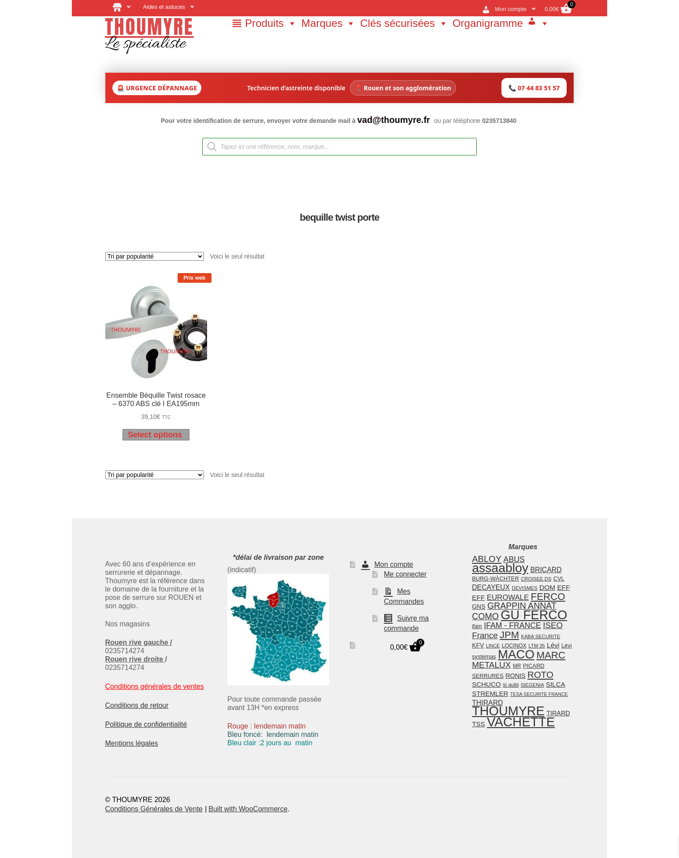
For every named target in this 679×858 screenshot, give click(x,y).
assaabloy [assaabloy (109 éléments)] (500, 568)
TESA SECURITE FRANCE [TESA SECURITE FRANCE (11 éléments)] (539, 694)
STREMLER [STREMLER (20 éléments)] (490, 693)
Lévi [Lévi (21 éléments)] (553, 645)
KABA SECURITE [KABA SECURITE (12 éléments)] (540, 636)
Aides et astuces (164, 7)
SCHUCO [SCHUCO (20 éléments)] (486, 684)
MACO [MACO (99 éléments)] (516, 654)
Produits (271, 23)
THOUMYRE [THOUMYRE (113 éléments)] (508, 711)
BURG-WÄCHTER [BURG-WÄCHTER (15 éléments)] (495, 578)
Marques (328, 23)
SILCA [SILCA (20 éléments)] (555, 684)
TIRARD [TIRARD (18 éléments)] (558, 713)
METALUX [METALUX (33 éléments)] (491, 664)
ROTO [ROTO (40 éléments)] (540, 674)
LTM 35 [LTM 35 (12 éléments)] (536, 645)
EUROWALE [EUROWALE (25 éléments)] (508, 597)
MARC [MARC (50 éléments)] (550, 655)
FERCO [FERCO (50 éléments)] (548, 596)
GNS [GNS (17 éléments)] (478, 606)
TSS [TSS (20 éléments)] (478, 724)
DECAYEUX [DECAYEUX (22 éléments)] (491, 587)
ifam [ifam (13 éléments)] (477, 626)
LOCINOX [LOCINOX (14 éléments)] (514, 646)
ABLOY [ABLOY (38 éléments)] (486, 559)
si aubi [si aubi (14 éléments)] (511, 685)
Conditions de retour (137, 705)
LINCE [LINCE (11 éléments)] (493, 645)
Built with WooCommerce (247, 809)
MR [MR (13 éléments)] (517, 666)
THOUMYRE (149, 26)
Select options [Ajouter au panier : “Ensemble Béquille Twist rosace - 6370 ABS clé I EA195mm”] (155, 434)
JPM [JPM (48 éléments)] (509, 634)
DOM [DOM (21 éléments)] (547, 587)
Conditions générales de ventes (154, 686)
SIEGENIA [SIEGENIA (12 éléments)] (532, 685)
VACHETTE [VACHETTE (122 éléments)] (521, 721)
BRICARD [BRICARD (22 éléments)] (545, 569)
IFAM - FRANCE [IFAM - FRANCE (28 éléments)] (512, 625)
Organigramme (488, 23)
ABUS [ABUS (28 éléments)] (514, 559)
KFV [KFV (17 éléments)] (478, 645)
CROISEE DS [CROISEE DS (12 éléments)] (536, 578)
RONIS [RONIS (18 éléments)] (515, 675)
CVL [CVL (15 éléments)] (558, 578)
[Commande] (154, 256)
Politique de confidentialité (146, 724)
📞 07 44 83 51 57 (534, 88)
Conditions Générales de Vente (154, 809)
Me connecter (405, 574)
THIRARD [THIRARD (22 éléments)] (487, 702)
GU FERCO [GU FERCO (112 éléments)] (534, 615)
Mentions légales (131, 743)
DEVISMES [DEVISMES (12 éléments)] (525, 588)
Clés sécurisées (404, 23)
